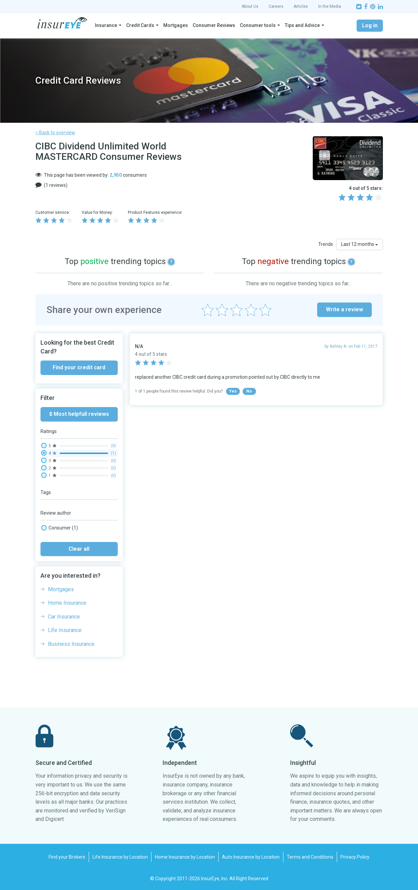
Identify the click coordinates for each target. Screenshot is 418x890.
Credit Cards (140, 25)
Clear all (78, 549)
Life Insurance (65, 630)
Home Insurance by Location (185, 857)
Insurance (106, 25)
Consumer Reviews (214, 25)
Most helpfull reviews (79, 414)
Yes (233, 391)
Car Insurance (64, 616)
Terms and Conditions (310, 857)
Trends (325, 244)
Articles (301, 6)
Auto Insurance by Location (251, 857)
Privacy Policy (354, 857)
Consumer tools (258, 25)
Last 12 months (359, 244)
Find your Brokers (67, 857)
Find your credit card (79, 367)
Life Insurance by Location (120, 857)
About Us (250, 6)
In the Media (329, 6)
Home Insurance (67, 603)
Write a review (344, 309)
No (249, 391)
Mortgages (175, 25)
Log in (370, 25)
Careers (276, 6)
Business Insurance (71, 644)
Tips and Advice (302, 25)
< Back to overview (55, 132)
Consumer (59, 527)
